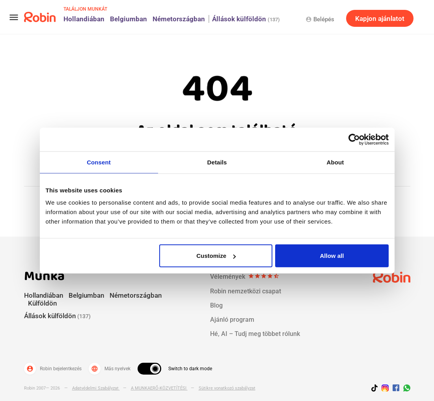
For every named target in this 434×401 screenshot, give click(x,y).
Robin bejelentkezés (53, 369)
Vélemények (244, 277)
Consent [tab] (99, 162)
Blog (216, 305)
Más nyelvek (109, 369)
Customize (216, 255)
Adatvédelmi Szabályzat (96, 388)
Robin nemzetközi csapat (245, 291)
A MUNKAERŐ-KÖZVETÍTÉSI (159, 388)
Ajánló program (232, 319)
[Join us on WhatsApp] (404, 389)
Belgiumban (128, 19)
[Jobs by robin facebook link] (396, 388)
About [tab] (335, 162)
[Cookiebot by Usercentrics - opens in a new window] (354, 139)
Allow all (332, 255)
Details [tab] (217, 162)
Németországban (179, 19)
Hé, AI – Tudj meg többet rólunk (255, 334)
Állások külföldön (246, 19)
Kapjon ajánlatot (379, 18)
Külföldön (42, 303)
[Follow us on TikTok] (376, 389)
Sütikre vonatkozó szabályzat (227, 388)
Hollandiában (83, 19)
